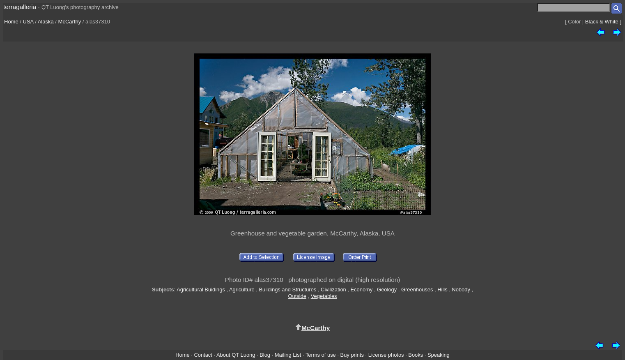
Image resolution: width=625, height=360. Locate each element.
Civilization (333, 289)
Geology (387, 289)
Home (11, 21)
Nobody (461, 289)
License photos (386, 355)
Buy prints (352, 355)
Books (415, 355)
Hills (442, 289)
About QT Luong (235, 355)
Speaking (438, 355)
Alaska (46, 21)
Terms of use (321, 355)
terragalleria (19, 6)
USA (28, 21)
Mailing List (288, 355)
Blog (265, 355)
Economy (362, 289)
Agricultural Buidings (201, 289)
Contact (203, 355)
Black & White (601, 21)
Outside (297, 296)
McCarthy (69, 21)
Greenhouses (417, 289)
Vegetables (324, 296)
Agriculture (242, 289)
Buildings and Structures (287, 289)
